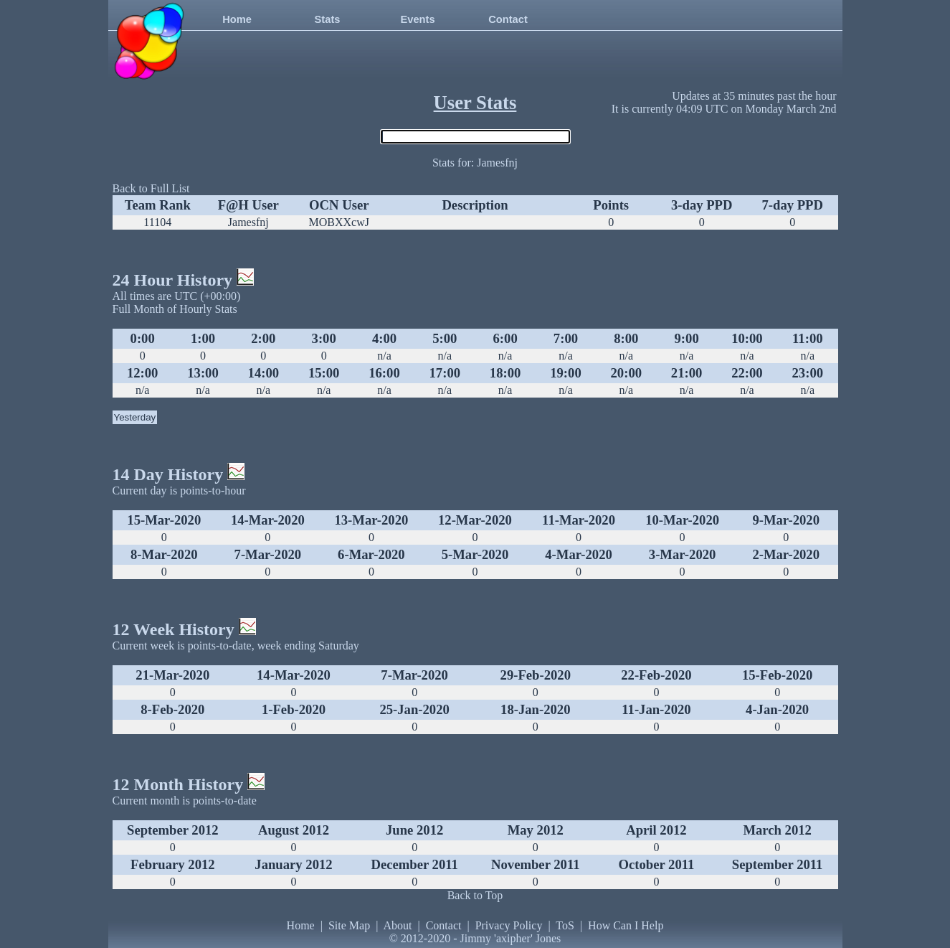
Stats (328, 19)
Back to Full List (151, 188)
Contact (508, 19)
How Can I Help (625, 925)
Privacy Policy (509, 925)
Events (417, 19)
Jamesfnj (248, 222)
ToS (565, 925)
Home (237, 19)
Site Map (349, 925)
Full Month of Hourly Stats (175, 309)
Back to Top (475, 895)
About (397, 925)
